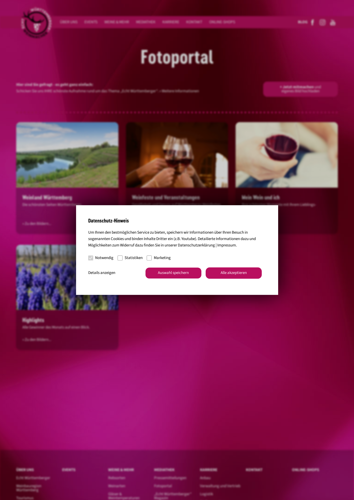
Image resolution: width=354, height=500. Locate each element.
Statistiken (130, 258)
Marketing (159, 258)
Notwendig (101, 258)
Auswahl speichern (173, 273)
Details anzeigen (101, 273)
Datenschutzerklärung (196, 245)
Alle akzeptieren (234, 273)
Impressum (226, 245)
